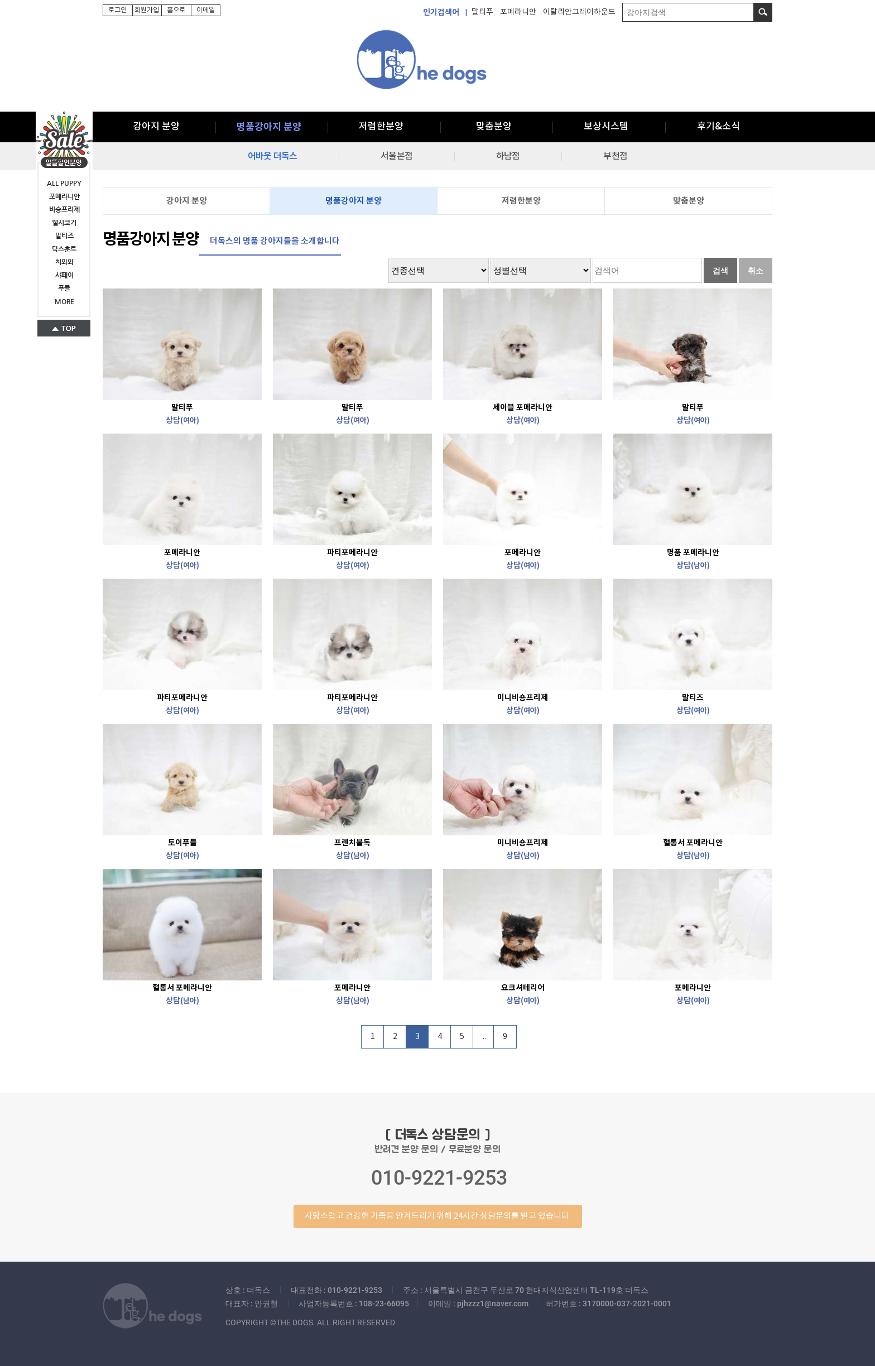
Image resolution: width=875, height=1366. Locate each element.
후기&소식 (718, 126)
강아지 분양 (156, 126)
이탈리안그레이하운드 (579, 12)
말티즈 (64, 235)
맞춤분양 (494, 126)
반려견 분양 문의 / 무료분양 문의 (437, 1177)
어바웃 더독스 (272, 156)
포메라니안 (518, 12)
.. (484, 1036)
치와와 (64, 262)
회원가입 (146, 10)
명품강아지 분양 (269, 127)
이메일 (205, 10)
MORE (64, 301)
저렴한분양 (381, 126)
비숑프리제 (64, 209)
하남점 (508, 156)
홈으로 (176, 10)
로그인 (117, 10)
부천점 (615, 156)
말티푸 (482, 12)
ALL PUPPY (64, 183)
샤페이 (64, 275)
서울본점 (396, 156)
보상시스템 (606, 126)
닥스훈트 (64, 249)
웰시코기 (64, 223)
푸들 (64, 288)
